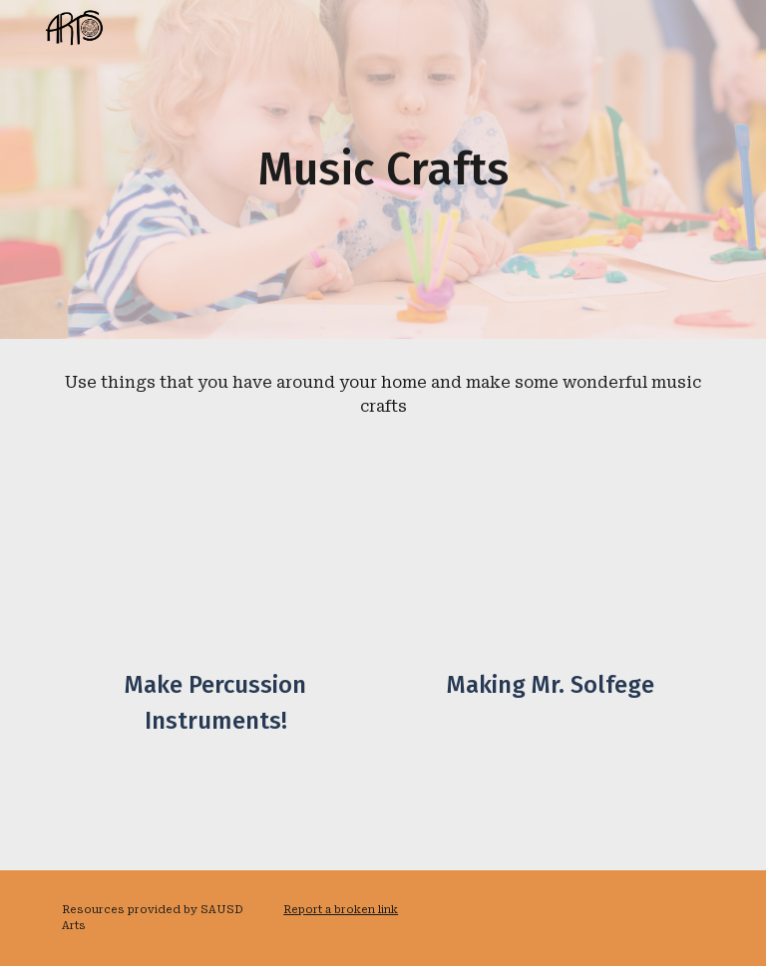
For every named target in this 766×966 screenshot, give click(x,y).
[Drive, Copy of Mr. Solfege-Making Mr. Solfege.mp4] (550, 564)
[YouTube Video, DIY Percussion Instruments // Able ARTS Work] (215, 564)
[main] (382, 170)
